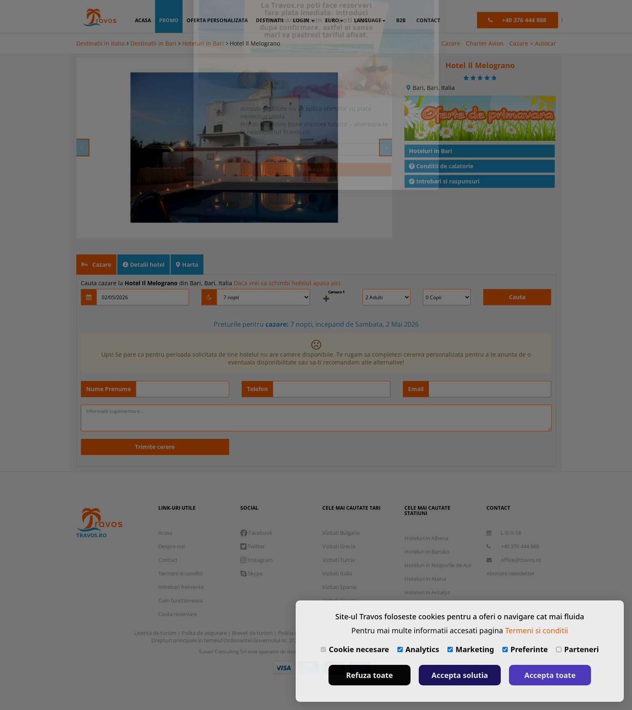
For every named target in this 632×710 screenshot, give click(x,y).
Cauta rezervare (177, 593)
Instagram (256, 539)
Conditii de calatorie (441, 145)
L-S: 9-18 (503, 512)
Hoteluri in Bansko (426, 531)
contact (428, 20)
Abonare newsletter (510, 553)
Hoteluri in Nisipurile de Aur (438, 544)
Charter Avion (485, 43)
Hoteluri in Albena (426, 517)
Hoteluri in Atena (425, 558)
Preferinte (525, 649)
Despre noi (171, 525)
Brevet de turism (253, 612)
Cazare (450, 43)
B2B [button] (401, 20)
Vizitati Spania (339, 566)
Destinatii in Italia (100, 43)
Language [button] (370, 20)
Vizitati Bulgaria (341, 512)
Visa (283, 647)
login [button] (304, 20)
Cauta (517, 276)
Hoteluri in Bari (203, 43)
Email (416, 368)
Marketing (470, 649)
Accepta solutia (459, 675)
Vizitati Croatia (340, 580)
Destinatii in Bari (153, 43)
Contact (168, 539)
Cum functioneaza (180, 580)
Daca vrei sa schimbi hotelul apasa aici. (288, 262)
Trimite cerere (155, 426)
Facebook (256, 512)
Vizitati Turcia (338, 539)
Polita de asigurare (205, 612)
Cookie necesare (355, 649)
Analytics (418, 649)
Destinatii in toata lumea (434, 598)
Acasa (165, 512)
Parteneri (577, 649)
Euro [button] (334, 20)
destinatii (269, 20)
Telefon (257, 368)
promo (168, 20)
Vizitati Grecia (338, 525)
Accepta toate (550, 675)
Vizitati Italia (337, 553)
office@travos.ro (513, 539)
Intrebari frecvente (181, 566)
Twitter (252, 525)
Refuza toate (369, 675)
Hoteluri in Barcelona (430, 585)
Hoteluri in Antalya (427, 571)
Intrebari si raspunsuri (444, 161)
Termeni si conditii (180, 553)
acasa (143, 20)
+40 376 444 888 (512, 525)
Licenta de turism (156, 612)
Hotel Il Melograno (255, 43)
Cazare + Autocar (532, 43)
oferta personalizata (217, 20)
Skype (251, 553)
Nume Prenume (108, 368)
